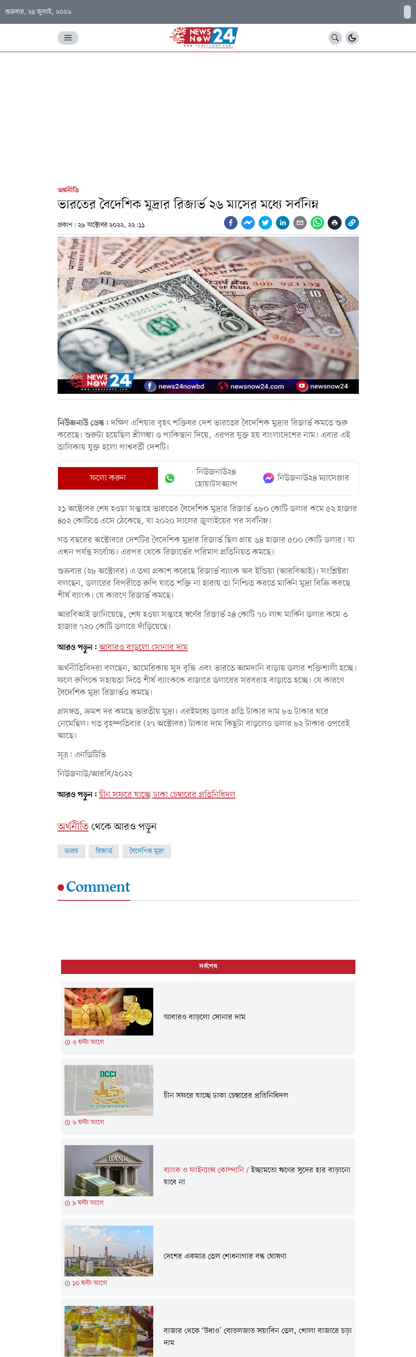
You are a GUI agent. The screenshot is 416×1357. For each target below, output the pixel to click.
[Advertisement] (208, 117)
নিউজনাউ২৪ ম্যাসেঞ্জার (306, 478)
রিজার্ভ (104, 851)
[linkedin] (283, 223)
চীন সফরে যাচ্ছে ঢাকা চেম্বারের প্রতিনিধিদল (167, 795)
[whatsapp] (317, 223)
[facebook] (231, 223)
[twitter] (265, 223)
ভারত (71, 851)
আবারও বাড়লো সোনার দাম (143, 647)
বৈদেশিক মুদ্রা (146, 851)
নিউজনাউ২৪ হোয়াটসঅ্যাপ (200, 478)
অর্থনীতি (68, 190)
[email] (300, 223)
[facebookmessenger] (248, 223)
